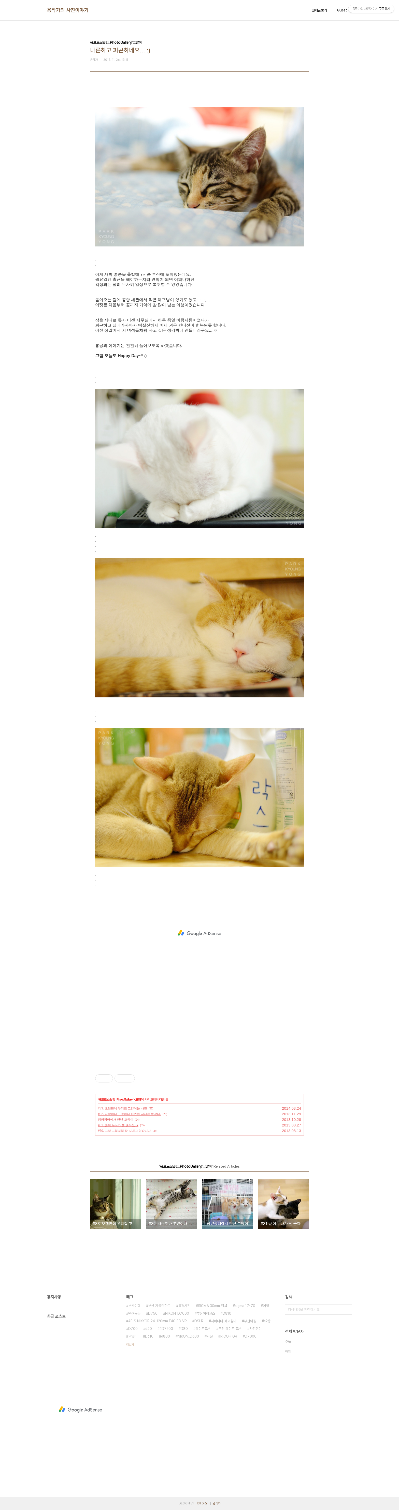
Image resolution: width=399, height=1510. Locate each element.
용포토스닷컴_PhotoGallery (115, 1099)
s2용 (267, 1321)
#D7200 (166, 1329)
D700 (133, 1329)
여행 (266, 1306)
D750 (153, 1313)
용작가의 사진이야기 (67, 10)
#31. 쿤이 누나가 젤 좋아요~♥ (118, 1125)
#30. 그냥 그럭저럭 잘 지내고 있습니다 (124, 1131)
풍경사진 (184, 1306)
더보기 (130, 1344)
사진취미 (255, 1329)
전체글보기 (319, 10)
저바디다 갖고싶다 (223, 1321)
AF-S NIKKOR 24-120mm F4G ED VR (157, 1321)
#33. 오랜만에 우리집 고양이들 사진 (122, 1108)
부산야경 (250, 1321)
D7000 (250, 1336)
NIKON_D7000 (177, 1313)
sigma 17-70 (245, 1306)
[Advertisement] (199, 933)
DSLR (198, 1321)
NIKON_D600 (188, 1336)
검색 (347, 1309)
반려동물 (134, 1313)
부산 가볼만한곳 (159, 1306)
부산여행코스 (206, 1313)
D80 (184, 1329)
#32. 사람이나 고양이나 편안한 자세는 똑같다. (129, 1114)
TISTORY (201, 1503)
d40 (148, 1329)
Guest (342, 10)
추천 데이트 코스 (230, 1329)
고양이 (139, 1099)
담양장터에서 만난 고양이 (115, 1119)
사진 (210, 1336)
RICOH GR (228, 1336)
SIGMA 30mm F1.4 (212, 1306)
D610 (149, 1336)
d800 (165, 1336)
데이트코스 (203, 1329)
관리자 (217, 1503)
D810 (227, 1313)
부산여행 (134, 1306)
